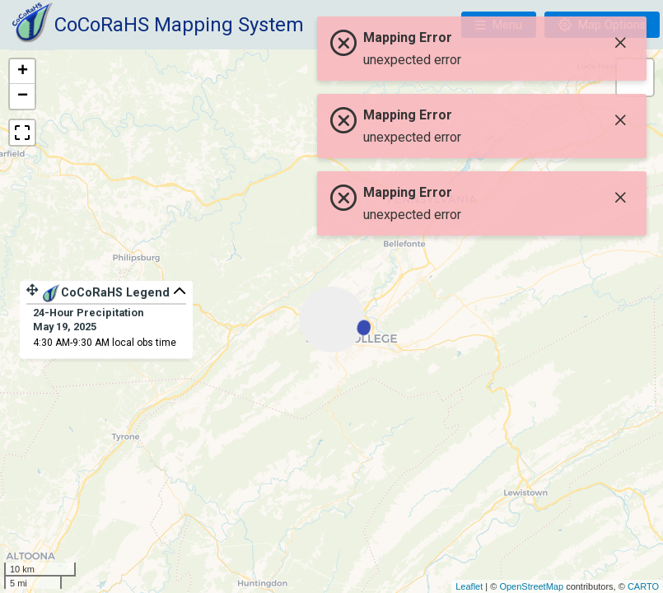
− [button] (22, 96)
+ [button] (22, 71)
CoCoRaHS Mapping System (179, 24)
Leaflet (469, 586)
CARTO (643, 586)
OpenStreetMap (531, 586)
